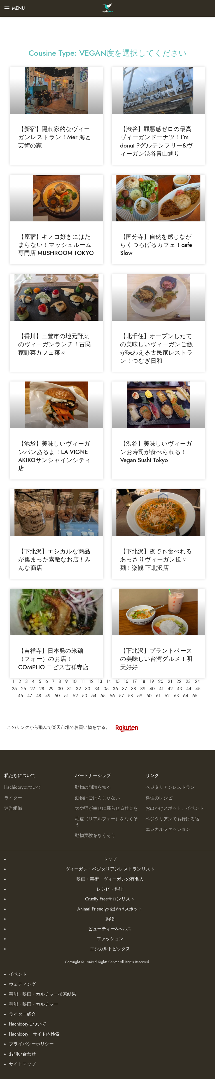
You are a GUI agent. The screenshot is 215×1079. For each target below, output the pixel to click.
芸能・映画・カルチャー (33, 1004)
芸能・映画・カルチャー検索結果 (42, 994)
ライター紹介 (22, 1014)
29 (50, 689)
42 (170, 689)
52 (75, 696)
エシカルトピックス (110, 949)
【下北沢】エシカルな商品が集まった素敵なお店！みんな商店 (54, 559)
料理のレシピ (159, 798)
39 (142, 689)
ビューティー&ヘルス (110, 929)
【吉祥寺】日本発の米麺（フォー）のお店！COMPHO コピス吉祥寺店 (53, 659)
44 (188, 689)
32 (78, 689)
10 (74, 681)
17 (134, 681)
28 (41, 689)
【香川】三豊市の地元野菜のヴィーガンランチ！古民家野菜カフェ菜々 (54, 344)
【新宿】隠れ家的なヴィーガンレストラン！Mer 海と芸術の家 (54, 137)
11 (83, 681)
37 (124, 689)
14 (108, 681)
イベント (18, 974)
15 (117, 681)
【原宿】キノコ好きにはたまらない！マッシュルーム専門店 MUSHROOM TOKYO (56, 245)
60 (149, 696)
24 (197, 681)
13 (100, 681)
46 (20, 696)
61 (158, 696)
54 (93, 696)
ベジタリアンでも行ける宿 (172, 819)
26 (23, 689)
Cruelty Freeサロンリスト (110, 899)
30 (60, 689)
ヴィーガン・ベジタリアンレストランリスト (110, 869)
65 (194, 696)
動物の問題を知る (93, 787)
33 (87, 689)
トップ (110, 859)
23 (188, 681)
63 (176, 696)
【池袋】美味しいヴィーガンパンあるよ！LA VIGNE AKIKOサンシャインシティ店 (54, 455)
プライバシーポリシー (31, 1044)
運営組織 (13, 808)
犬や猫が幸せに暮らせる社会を (106, 808)
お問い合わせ (22, 1054)
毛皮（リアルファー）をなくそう (106, 822)
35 (106, 689)
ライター (13, 798)
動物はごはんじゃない (97, 798)
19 (151, 681)
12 (91, 681)
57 (121, 696)
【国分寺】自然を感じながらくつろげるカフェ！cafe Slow (156, 245)
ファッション (110, 939)
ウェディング (22, 984)
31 (69, 689)
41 (161, 689)
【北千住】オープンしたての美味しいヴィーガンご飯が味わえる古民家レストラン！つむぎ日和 (156, 348)
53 (84, 696)
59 (139, 696)
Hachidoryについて (22, 787)
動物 (110, 919)
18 (143, 681)
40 (152, 689)
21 (170, 681)
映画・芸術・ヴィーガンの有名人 (110, 879)
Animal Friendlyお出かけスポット (109, 909)
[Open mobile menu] (14, 8)
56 (112, 696)
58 (130, 696)
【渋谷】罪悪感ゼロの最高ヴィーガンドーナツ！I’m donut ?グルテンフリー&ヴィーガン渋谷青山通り (156, 141)
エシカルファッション (168, 829)
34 (96, 689)
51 (66, 696)
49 (47, 696)
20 (160, 681)
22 (178, 681)
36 (115, 689)
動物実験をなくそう (95, 835)
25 (14, 689)
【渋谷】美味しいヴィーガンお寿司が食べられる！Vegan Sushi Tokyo (156, 451)
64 (185, 696)
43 (179, 689)
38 (133, 689)
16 (126, 681)
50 (57, 696)
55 (103, 696)
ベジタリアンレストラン (170, 787)
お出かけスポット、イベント (175, 808)
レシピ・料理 (110, 889)
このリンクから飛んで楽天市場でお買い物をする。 (75, 727)
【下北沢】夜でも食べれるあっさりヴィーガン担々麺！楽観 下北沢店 (156, 559)
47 (29, 696)
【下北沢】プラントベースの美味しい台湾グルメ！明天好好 (156, 659)
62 (167, 696)
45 (197, 689)
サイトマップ (22, 1064)
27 (32, 689)
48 (38, 696)
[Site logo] (107, 8)
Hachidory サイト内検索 (34, 1034)
